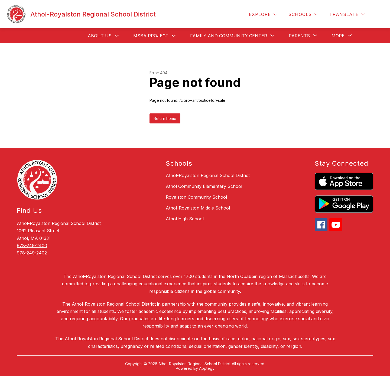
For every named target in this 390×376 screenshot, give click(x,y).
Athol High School (185, 218)
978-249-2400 (32, 245)
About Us (100, 35)
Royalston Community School (196, 197)
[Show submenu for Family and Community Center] (228, 35)
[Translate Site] (347, 14)
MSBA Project (150, 35)
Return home (165, 118)
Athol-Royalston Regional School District (208, 175)
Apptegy (206, 368)
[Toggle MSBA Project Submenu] (174, 36)
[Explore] (263, 14)
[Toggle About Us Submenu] (117, 36)
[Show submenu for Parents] (299, 35)
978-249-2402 (32, 253)
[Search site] (378, 14)
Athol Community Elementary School (204, 186)
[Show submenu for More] (338, 35)
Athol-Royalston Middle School (198, 208)
